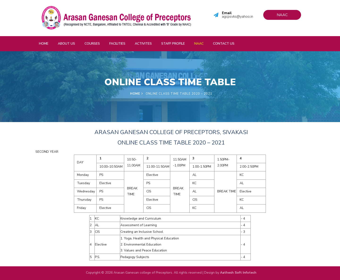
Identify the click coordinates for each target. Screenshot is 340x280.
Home (43, 43)
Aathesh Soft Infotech (238, 272)
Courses (92, 43)
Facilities (117, 43)
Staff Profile (173, 43)
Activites (143, 43)
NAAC (199, 43)
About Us (66, 43)
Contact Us (223, 43)
